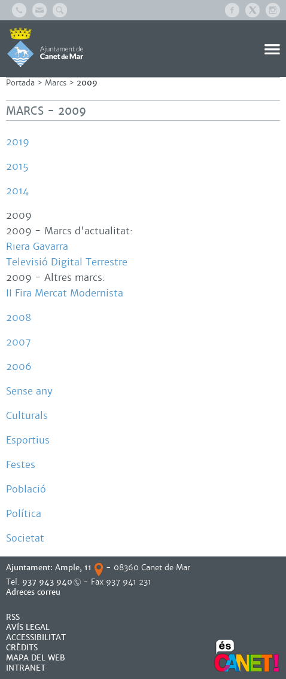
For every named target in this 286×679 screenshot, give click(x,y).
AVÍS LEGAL (28, 627)
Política (23, 513)
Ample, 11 (73, 567)
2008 (18, 317)
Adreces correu (34, 592)
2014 (17, 191)
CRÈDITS (22, 648)
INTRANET (25, 668)
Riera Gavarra (37, 246)
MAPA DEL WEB (35, 658)
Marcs (55, 83)
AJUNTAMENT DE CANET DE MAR (45, 47)
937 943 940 (47, 582)
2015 (17, 166)
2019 (17, 142)
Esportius (28, 440)
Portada (20, 83)
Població (26, 489)
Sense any (29, 391)
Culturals (27, 415)
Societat (25, 538)
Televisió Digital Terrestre (66, 262)
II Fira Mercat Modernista (64, 293)
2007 (18, 342)
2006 (19, 366)
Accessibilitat (36, 637)
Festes (20, 464)
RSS (13, 617)
